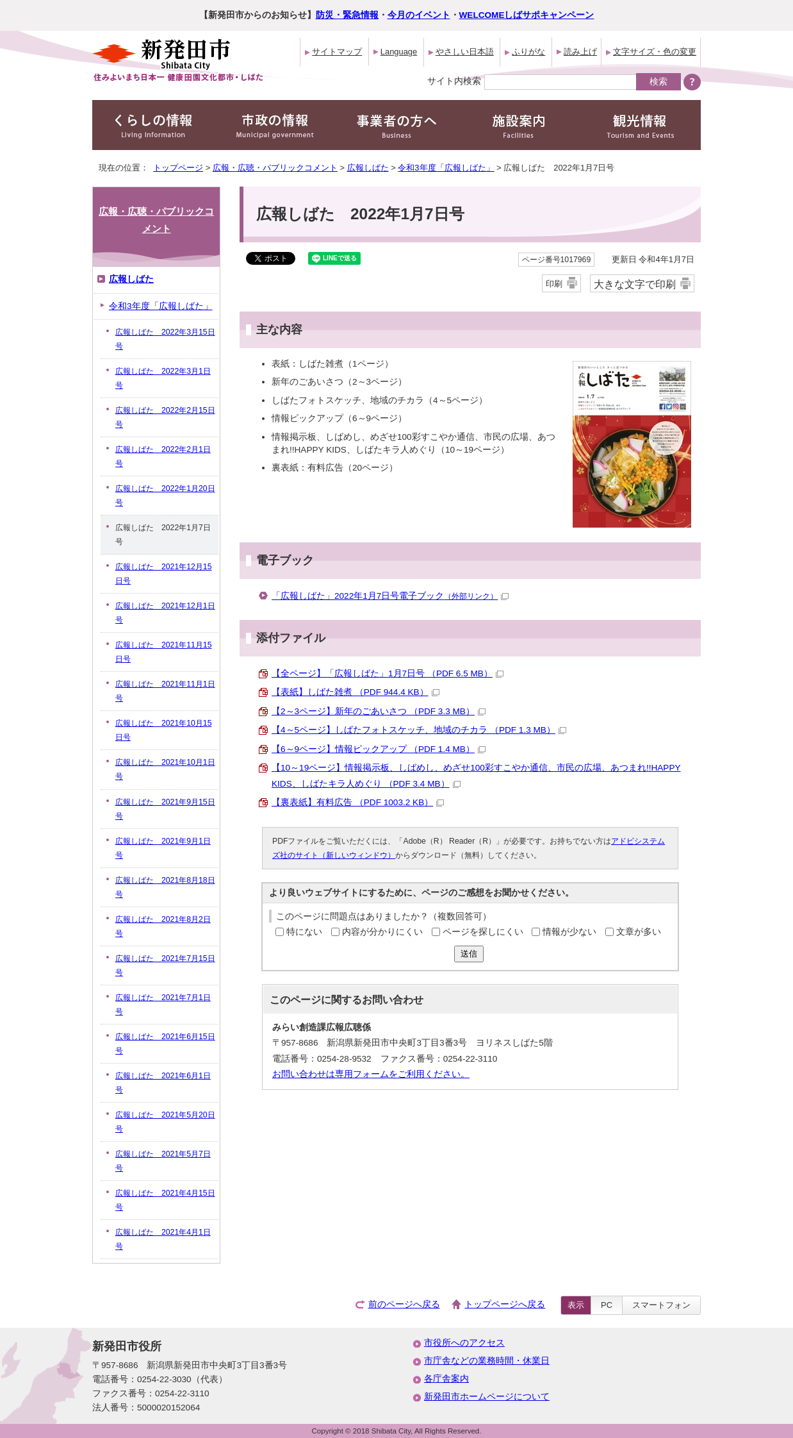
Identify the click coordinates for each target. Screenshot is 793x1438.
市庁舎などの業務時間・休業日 (487, 1361)
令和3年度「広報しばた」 (446, 167)
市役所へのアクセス (464, 1343)
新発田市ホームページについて (487, 1396)
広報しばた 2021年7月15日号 (165, 965)
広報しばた (368, 167)
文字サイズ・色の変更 (654, 51)
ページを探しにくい (483, 932)
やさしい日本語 (465, 51)
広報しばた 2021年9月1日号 (163, 848)
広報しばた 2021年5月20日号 (165, 1121)
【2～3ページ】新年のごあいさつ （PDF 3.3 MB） (379, 711)
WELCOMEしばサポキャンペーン (526, 15)
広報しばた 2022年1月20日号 (165, 495)
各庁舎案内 (446, 1379)
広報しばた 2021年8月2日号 (163, 926)
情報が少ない (569, 932)
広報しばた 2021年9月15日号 (165, 809)
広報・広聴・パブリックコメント (275, 167)
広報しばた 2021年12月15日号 (163, 573)
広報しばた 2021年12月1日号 (165, 612)
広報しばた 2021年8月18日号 (165, 887)
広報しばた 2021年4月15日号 (165, 1200)
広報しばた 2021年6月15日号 (165, 1043)
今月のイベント (419, 15)
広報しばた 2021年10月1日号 (165, 769)
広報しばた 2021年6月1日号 (163, 1082)
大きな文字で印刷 (635, 284)
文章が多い (638, 932)
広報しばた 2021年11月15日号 (163, 652)
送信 (469, 953)
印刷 (554, 283)
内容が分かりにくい (382, 932)
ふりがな (528, 51)
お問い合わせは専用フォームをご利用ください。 (371, 1074)
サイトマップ (337, 51)
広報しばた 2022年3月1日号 (163, 378)
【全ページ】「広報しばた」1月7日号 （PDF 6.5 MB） (387, 673)
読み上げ (580, 51)
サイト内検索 (454, 81)
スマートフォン (661, 1305)
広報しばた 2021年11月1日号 (165, 691)
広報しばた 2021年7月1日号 (163, 1004)
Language (398, 51)
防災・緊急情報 (347, 15)
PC (606, 1305)
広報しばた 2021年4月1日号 (163, 1239)
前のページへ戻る (404, 1304)
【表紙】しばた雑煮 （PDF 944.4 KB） (355, 692)
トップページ (178, 167)
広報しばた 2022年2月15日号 (165, 417)
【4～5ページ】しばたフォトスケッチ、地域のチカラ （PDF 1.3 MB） (419, 730)
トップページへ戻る (504, 1304)
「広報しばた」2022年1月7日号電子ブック (390, 596)
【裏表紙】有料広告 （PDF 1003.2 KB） (358, 802)
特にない (304, 932)
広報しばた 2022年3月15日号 (165, 339)
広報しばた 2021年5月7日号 (163, 1161)
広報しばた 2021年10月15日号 (163, 730)
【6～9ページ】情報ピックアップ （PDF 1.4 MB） (379, 749)
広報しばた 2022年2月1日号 (163, 456)
